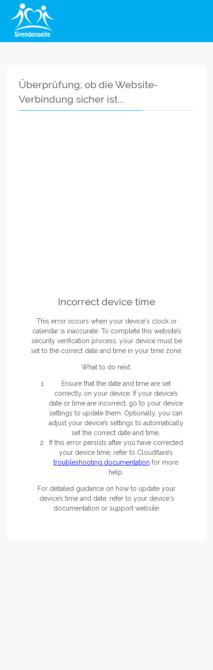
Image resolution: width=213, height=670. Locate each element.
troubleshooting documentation (101, 462)
